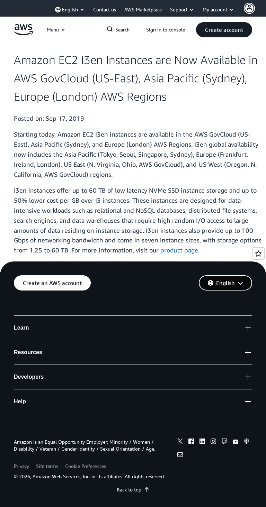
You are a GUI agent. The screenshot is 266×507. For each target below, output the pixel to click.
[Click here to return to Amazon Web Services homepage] (23, 33)
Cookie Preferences (85, 466)
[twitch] (224, 442)
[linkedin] (202, 442)
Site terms (47, 466)
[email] (180, 455)
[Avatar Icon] (249, 8)
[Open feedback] (258, 253)
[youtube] (235, 442)
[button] (224, 29)
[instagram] (213, 442)
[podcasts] (246, 442)
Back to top (133, 489)
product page (179, 250)
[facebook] (191, 442)
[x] (180, 442)
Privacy (21, 466)
